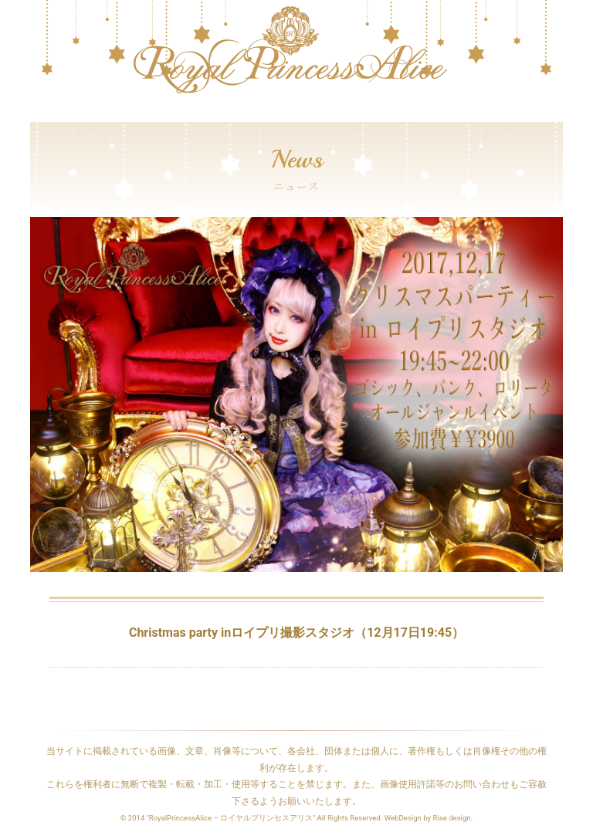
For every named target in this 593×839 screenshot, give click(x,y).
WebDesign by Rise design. (429, 818)
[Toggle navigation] (40, 114)
